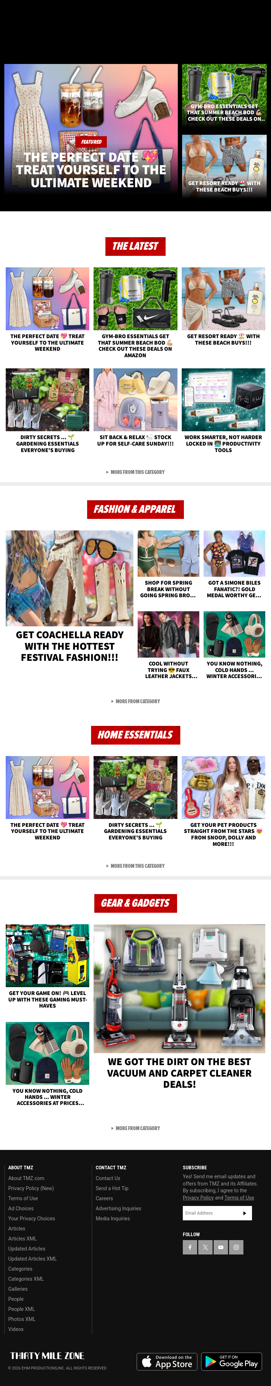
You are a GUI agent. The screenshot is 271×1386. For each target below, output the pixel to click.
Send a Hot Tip (112, 1188)
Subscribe (245, 1213)
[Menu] (10, 48)
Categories (20, 1269)
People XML (21, 1309)
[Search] (261, 48)
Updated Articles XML (32, 1259)
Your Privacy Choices (31, 1218)
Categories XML (26, 1279)
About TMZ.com (26, 1178)
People (16, 1299)
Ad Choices (21, 1208)
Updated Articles (26, 1249)
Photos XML (21, 1319)
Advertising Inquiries (118, 1208)
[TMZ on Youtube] (37, 11)
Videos (16, 1329)
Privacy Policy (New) (31, 1188)
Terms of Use (23, 1198)
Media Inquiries (113, 1218)
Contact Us (108, 1178)
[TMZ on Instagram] (51, 11)
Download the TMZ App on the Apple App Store (167, 1362)
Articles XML (22, 1239)
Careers (104, 1198)
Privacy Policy (198, 1198)
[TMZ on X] (23, 11)
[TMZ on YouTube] (221, 1247)
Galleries (18, 1289)
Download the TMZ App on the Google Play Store (231, 1362)
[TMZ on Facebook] (8, 11)
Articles (16, 1228)
